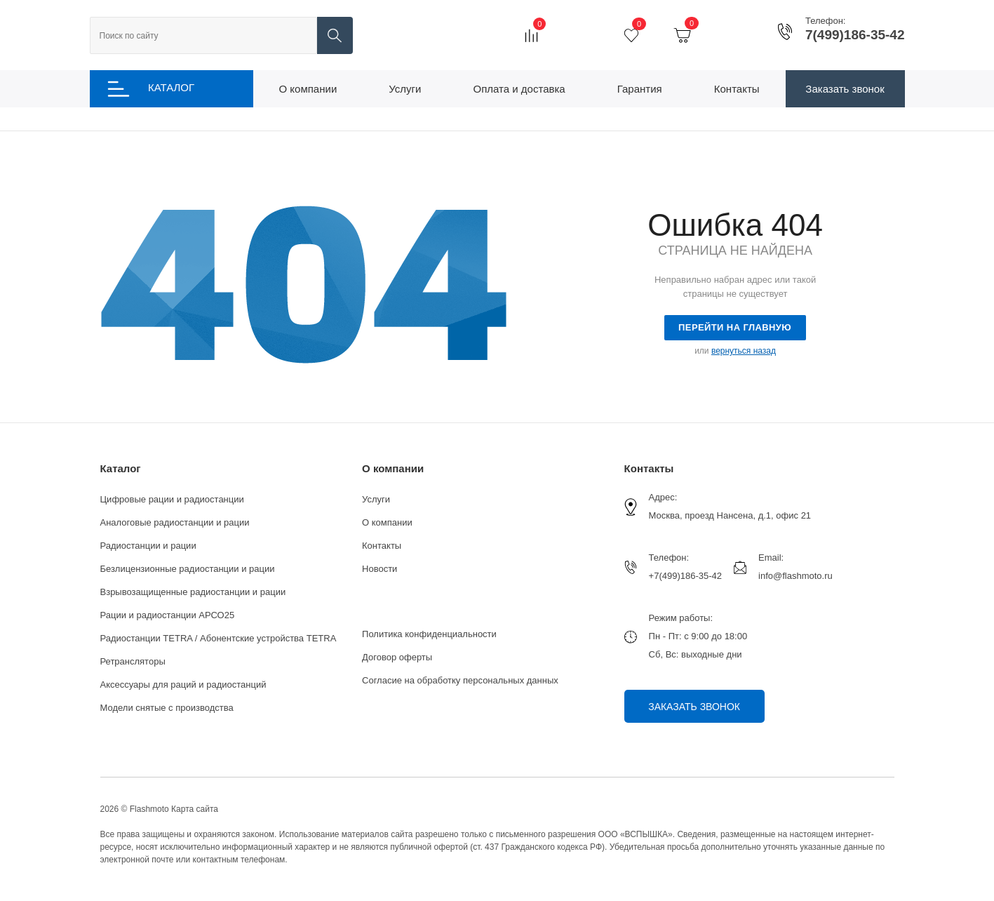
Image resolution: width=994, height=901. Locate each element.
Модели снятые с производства (167, 707)
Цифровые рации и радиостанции (172, 499)
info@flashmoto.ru (795, 575)
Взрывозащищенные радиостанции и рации (193, 592)
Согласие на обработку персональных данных (460, 680)
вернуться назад (743, 351)
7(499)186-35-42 (855, 35)
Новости (379, 568)
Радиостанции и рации (148, 545)
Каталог (120, 468)
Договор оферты (397, 657)
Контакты (381, 545)
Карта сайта (194, 809)
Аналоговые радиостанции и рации (175, 522)
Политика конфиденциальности (429, 634)
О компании (393, 468)
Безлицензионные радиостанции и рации (187, 568)
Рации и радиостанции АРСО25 (167, 615)
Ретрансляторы (133, 661)
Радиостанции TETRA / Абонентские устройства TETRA (218, 638)
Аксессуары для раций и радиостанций (183, 684)
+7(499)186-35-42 (685, 575)
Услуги (376, 499)
